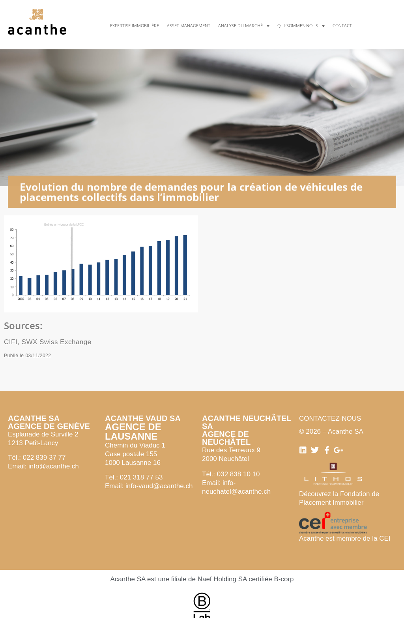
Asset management (188, 25)
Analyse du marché (243, 26)
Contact (342, 25)
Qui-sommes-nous (301, 26)
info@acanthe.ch (53, 466)
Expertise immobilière (134, 25)
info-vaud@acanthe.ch (159, 486)
